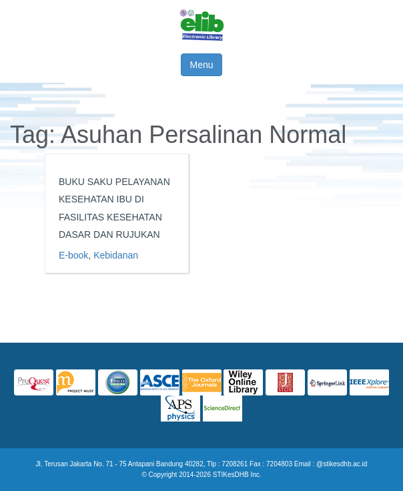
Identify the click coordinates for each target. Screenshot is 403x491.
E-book (73, 255)
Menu (201, 64)
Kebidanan (115, 255)
